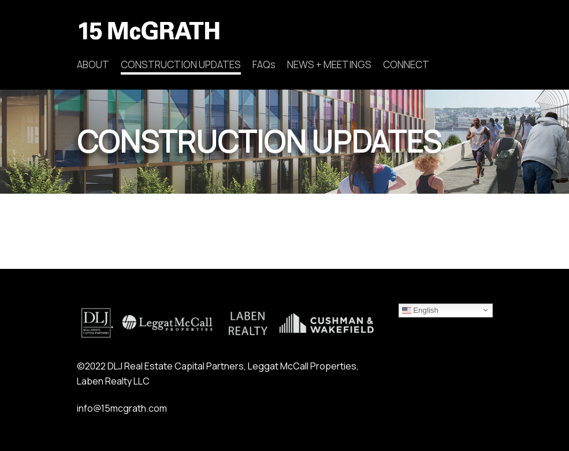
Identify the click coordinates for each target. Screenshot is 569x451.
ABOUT (93, 64)
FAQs (264, 64)
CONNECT (406, 64)
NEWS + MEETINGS (329, 64)
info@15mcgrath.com (122, 408)
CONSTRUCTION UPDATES (181, 64)
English (420, 310)
